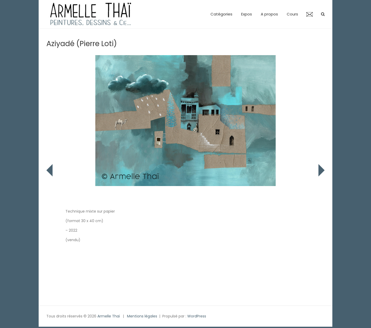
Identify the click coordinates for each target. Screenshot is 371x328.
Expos (246, 14)
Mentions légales (142, 316)
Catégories (221, 14)
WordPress (196, 316)
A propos (269, 14)
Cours (292, 14)
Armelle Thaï (108, 316)
